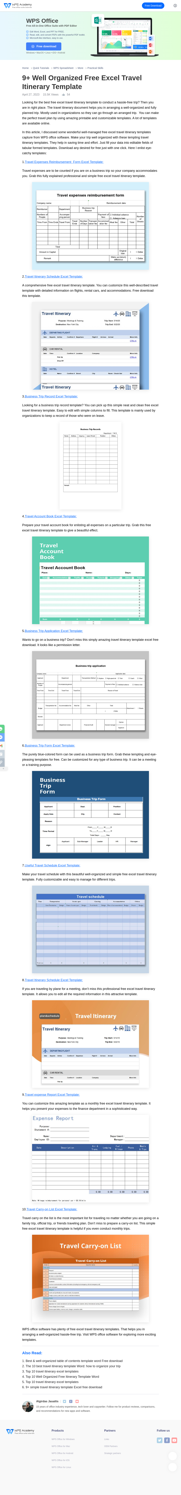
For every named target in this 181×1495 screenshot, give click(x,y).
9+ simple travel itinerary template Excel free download (62, 1387)
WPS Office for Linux (61, 1467)
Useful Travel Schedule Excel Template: (52, 865)
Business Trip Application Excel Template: (54, 631)
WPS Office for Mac (61, 1446)
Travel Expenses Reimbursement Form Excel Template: (64, 162)
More (80, 68)
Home (25, 68)
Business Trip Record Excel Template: (51, 396)
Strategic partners (112, 1453)
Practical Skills (95, 68)
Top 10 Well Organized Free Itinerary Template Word (60, 1376)
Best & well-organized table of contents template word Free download (72, 1361)
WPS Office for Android (62, 1453)
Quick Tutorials (41, 68)
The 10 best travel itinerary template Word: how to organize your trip (71, 1366)
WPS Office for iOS (61, 1460)
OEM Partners (111, 1446)
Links (106, 1439)
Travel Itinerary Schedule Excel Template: (54, 276)
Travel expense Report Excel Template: (52, 1094)
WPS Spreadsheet (63, 68)
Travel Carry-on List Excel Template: (52, 1209)
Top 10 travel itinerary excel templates (50, 1371)
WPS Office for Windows (63, 1439)
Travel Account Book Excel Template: (51, 516)
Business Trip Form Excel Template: (50, 745)
